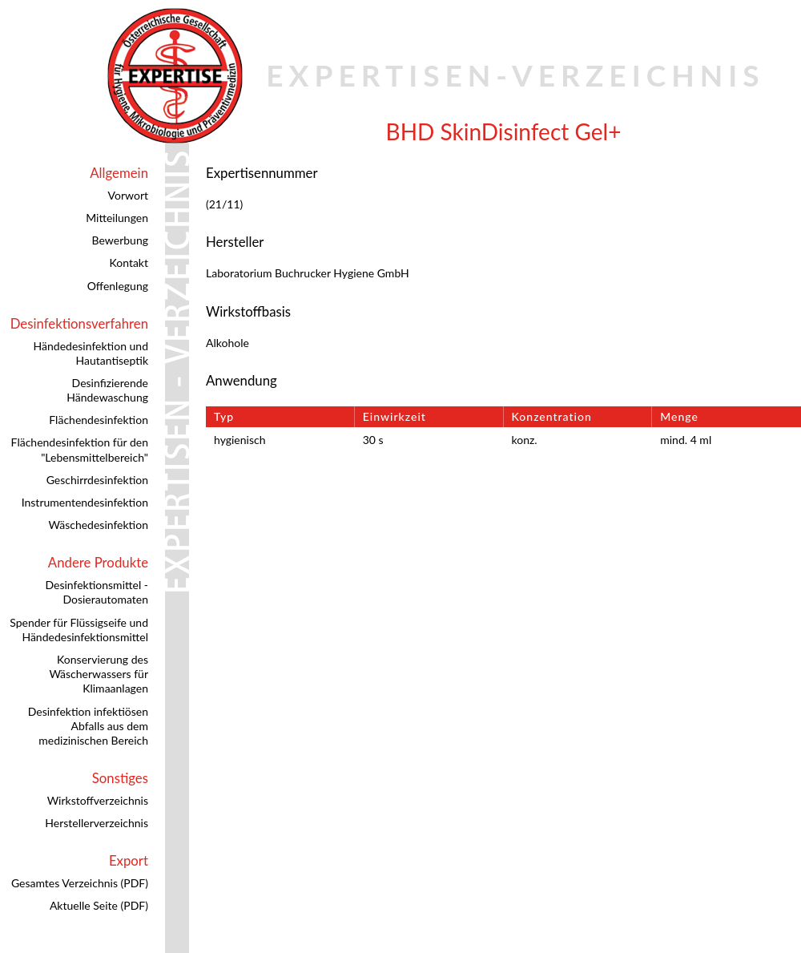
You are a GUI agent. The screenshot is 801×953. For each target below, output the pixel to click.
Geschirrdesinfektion (97, 480)
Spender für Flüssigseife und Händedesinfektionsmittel (79, 630)
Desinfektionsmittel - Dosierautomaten (96, 592)
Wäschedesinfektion (98, 524)
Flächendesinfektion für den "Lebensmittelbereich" (79, 449)
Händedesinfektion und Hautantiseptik (91, 353)
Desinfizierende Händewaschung (107, 390)
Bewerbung (120, 240)
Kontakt (128, 262)
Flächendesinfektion (98, 419)
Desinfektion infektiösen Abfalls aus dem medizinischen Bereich (88, 726)
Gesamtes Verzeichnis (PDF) (79, 883)
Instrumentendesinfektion (85, 502)
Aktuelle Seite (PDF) (99, 905)
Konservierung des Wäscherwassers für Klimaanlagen (98, 673)
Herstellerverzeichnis (96, 823)
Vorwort (128, 195)
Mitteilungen (117, 217)
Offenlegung (117, 286)
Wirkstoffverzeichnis (97, 800)
